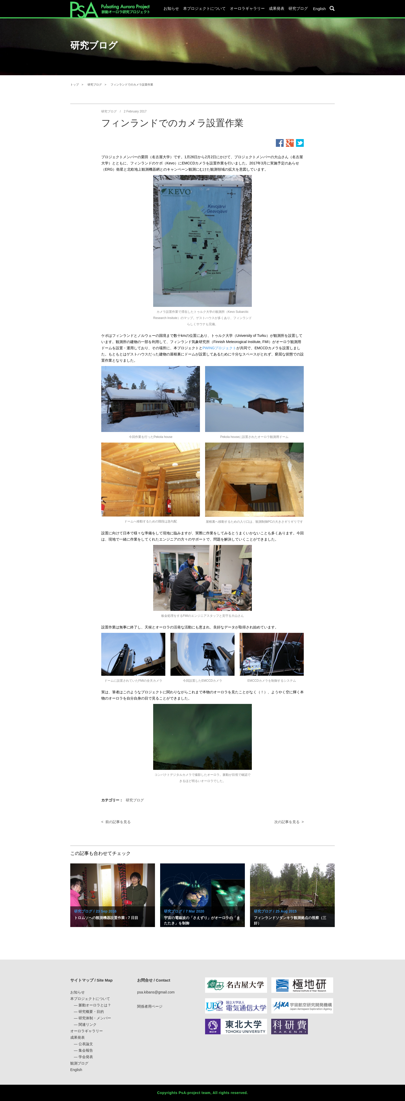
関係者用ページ (149, 1006)
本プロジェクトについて (90, 999)
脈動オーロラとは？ (95, 1005)
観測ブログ (79, 1063)
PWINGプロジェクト (219, 348)
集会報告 (86, 1050)
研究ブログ (298, 8)
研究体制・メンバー (95, 1018)
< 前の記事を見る (116, 822)
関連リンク (88, 1024)
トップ (74, 84)
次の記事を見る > (289, 822)
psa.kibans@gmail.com (156, 992)
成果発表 (77, 1037)
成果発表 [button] (276, 8)
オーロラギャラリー (247, 8)
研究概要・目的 (91, 1011)
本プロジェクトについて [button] (204, 8)
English (319, 8)
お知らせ (171, 8)
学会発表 (86, 1057)
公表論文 (86, 1044)
